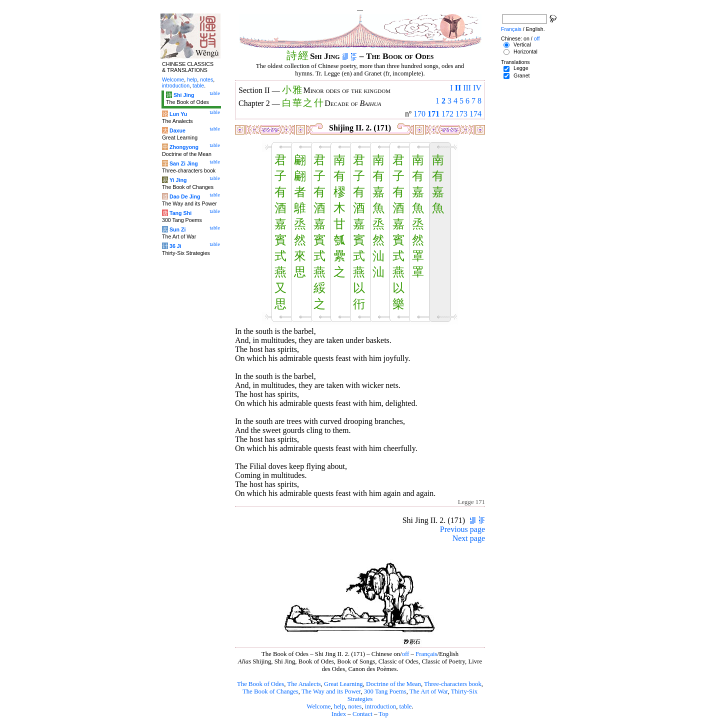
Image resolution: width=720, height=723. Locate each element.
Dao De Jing (185, 197)
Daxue (178, 131)
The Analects (303, 684)
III (467, 88)
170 (420, 114)
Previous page (462, 529)
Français (426, 654)
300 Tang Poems (385, 691)
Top (383, 714)
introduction (380, 706)
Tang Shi (181, 213)
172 (448, 114)
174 (476, 114)
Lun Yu (178, 114)
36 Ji (176, 246)
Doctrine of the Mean (393, 684)
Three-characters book (453, 684)
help (339, 706)
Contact (362, 714)
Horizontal (526, 51)
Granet (522, 75)
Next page (468, 538)
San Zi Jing (184, 163)
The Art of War (429, 691)
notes (355, 706)
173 (462, 114)
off (406, 654)
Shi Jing (184, 95)
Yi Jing (178, 180)
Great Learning (343, 684)
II (458, 88)
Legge (521, 68)
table (406, 706)
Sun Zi (178, 229)
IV (477, 88)
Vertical (522, 45)
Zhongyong (184, 147)
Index (339, 714)
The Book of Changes (270, 691)
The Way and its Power (331, 691)
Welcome (318, 706)
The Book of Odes (260, 684)
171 (434, 114)
